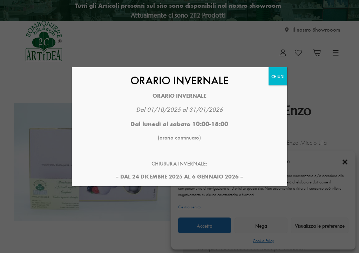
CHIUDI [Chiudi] (277, 76)
